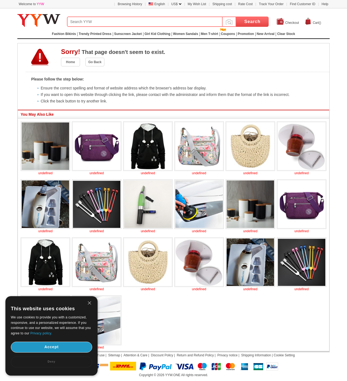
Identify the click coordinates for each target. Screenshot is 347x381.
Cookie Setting (284, 355)
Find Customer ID (302, 4)
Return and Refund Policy (195, 355)
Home (70, 62)
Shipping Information (256, 355)
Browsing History (130, 4)
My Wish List (197, 4)
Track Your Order (271, 4)
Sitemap (114, 355)
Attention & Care (135, 355)
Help (325, 4)
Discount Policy (162, 355)
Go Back (95, 62)
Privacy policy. (41, 333)
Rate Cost (245, 4)
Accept (51, 347)
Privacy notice (227, 355)
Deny (51, 361)
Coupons (228, 34)
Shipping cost (222, 4)
